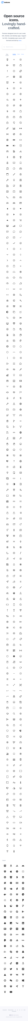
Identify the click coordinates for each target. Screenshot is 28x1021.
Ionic (20, 40)
